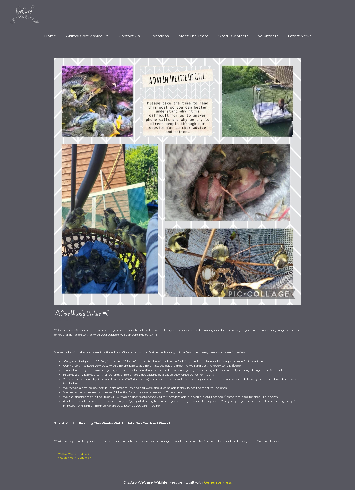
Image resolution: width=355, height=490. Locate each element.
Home (50, 36)
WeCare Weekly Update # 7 (74, 457)
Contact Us (129, 36)
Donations (159, 36)
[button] (108, 36)
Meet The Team (193, 36)
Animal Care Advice (90, 36)
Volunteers (268, 36)
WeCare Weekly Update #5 (74, 454)
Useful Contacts (233, 36)
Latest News (299, 36)
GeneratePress (218, 482)
